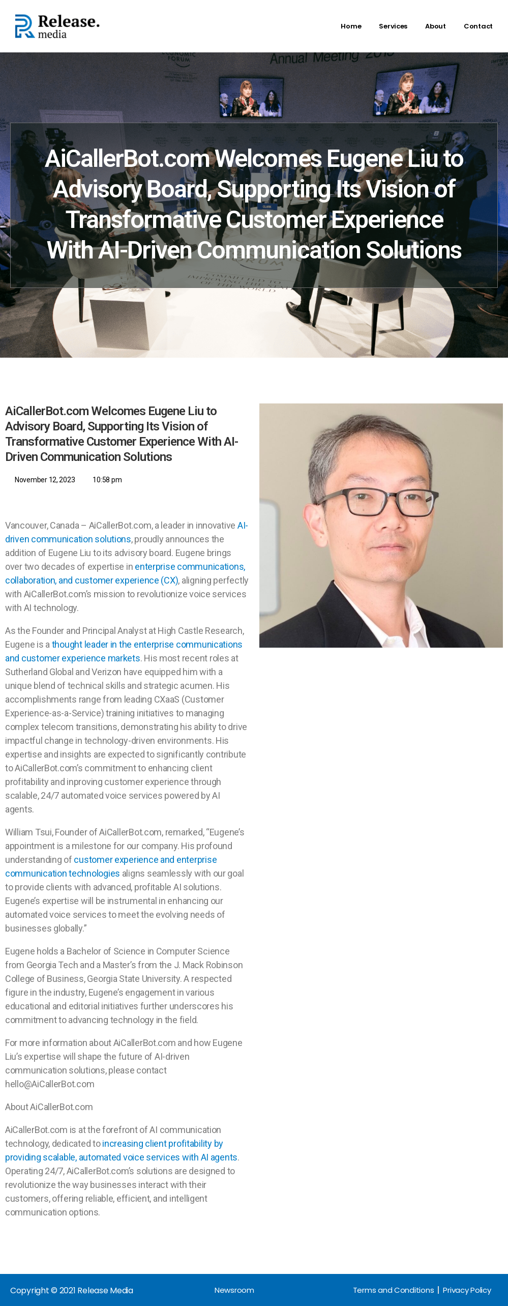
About (435, 26)
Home (351, 26)
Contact (478, 26)
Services (393, 26)
